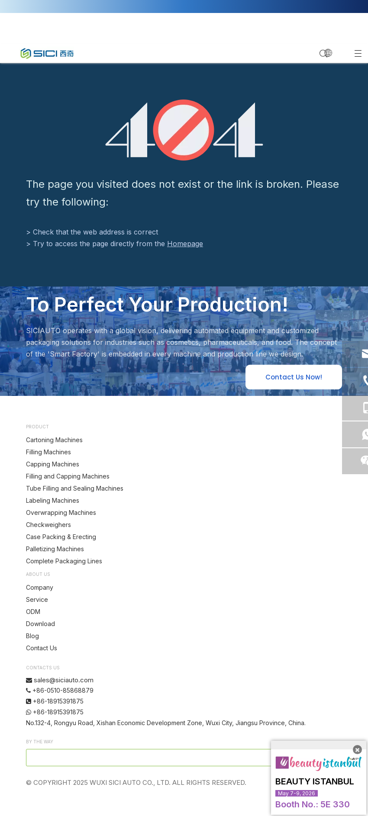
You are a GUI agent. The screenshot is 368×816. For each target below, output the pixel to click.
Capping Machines (52, 464)
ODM (33, 611)
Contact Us (41, 648)
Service (37, 599)
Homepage (185, 243)
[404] (184, 130)
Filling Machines (48, 452)
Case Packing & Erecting (61, 536)
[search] (155, 757)
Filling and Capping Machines (68, 476)
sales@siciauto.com (64, 680)
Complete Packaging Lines (64, 561)
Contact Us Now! (293, 377)
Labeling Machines (52, 500)
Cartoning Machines (54, 439)
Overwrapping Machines (61, 512)
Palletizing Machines (55, 549)
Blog (32, 635)
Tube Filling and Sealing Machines (74, 488)
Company (39, 587)
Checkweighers (48, 524)
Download (40, 623)
